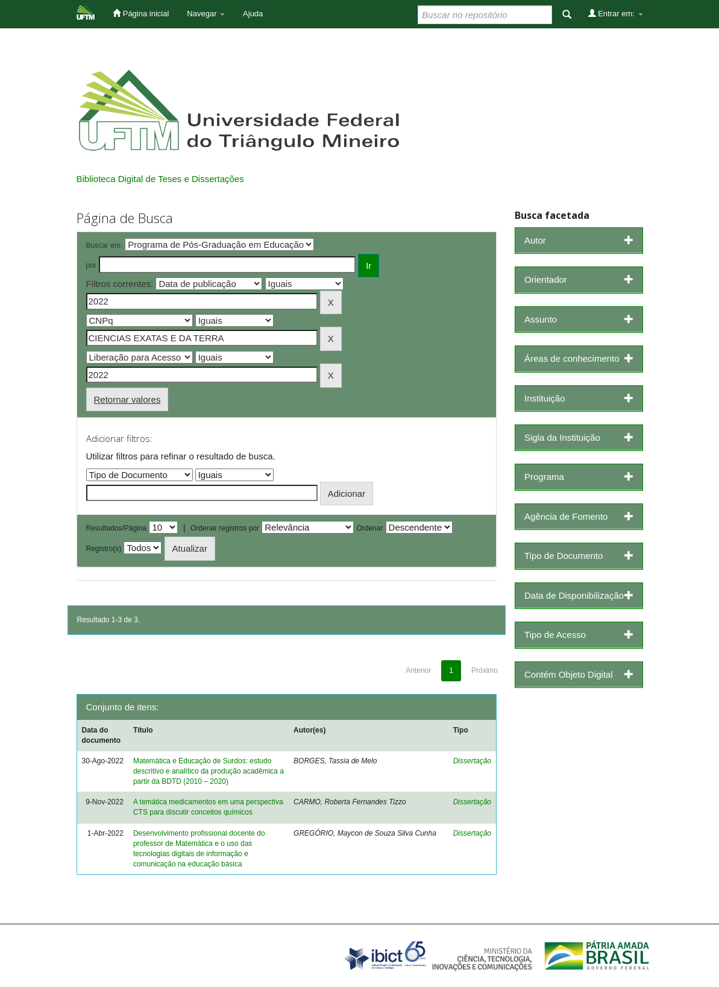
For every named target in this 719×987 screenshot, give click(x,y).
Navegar (206, 13)
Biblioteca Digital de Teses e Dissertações (160, 179)
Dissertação (472, 761)
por (91, 265)
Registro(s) (104, 548)
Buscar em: (104, 245)
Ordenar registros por (224, 528)
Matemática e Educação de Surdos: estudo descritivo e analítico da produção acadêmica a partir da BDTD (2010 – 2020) (208, 771)
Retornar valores (127, 399)
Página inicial (141, 13)
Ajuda (253, 13)
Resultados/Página (116, 528)
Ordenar (369, 528)
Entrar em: (615, 13)
